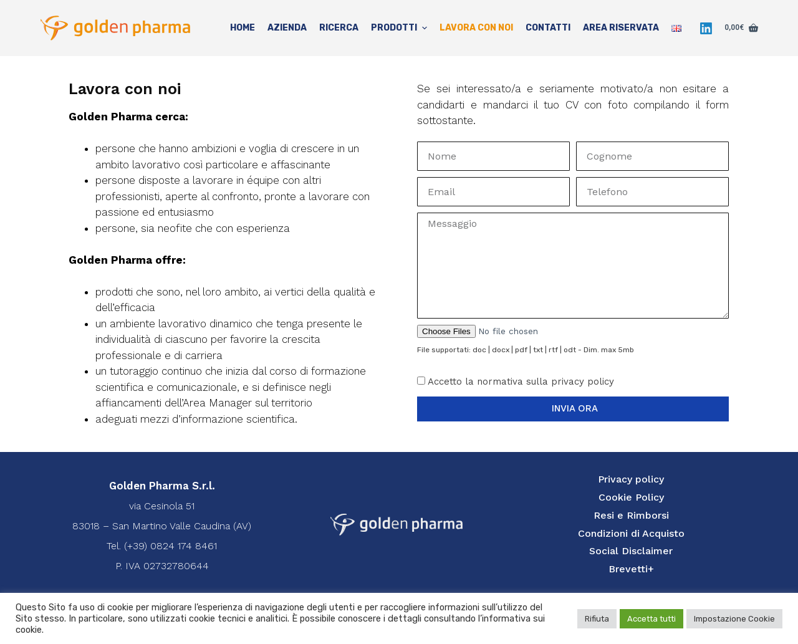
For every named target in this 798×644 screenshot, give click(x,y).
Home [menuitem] (242, 27)
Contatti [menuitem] (548, 27)
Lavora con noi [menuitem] (476, 27)
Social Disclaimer (631, 551)
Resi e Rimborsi (631, 515)
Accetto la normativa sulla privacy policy (521, 381)
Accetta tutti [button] (651, 618)
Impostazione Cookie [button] (734, 618)
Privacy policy (631, 479)
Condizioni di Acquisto (631, 533)
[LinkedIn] (706, 28)
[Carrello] (741, 28)
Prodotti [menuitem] (400, 28)
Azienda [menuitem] (287, 27)
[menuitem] (676, 28)
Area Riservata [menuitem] (621, 27)
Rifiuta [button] (597, 618)
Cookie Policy (631, 497)
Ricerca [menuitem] (338, 27)
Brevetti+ (631, 569)
